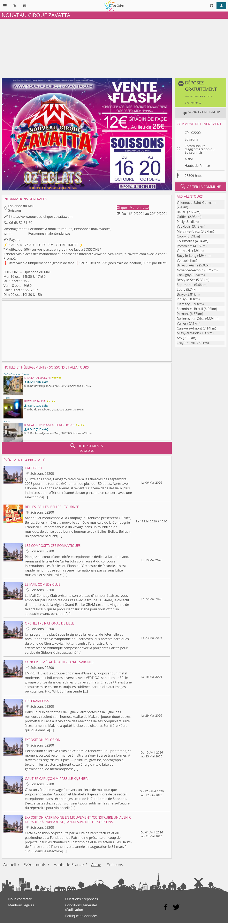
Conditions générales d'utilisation (81, 907)
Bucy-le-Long (187, 255)
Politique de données (81, 916)
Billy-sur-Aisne (187, 265)
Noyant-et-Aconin (190, 270)
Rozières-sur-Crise (191, 318)
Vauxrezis (184, 250)
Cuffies (182, 216)
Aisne (189, 159)
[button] (200, 92)
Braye (181, 294)
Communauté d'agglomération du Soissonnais (199, 149)
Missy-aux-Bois (188, 333)
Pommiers (184, 246)
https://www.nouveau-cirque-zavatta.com (41, 216)
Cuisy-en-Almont (189, 328)
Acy (179, 338)
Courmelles (185, 241)
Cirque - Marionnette (133, 207)
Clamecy (183, 304)
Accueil (9, 864)
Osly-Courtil (186, 343)
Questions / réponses (81, 899)
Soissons (191, 139)
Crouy (181, 236)
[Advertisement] (114, 47)
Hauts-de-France (197, 165)
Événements (35, 864)
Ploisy (181, 299)
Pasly (181, 221)
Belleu (181, 212)
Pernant (183, 313)
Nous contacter (20, 899)
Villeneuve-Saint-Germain (196, 202)
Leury (181, 289)
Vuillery (182, 323)
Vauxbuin (184, 226)
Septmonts (185, 284)
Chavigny (184, 275)
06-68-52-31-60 (20, 222)
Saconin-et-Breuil (190, 309)
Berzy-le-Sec (186, 280)
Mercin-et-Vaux (188, 231)
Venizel (182, 260)
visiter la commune (201, 186)
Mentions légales (21, 905)
